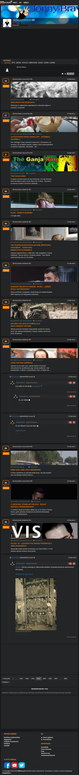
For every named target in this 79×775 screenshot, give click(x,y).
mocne (6, 86)
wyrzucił (25, 62)
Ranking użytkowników (12, 737)
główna (46, 62)
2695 (44, 678)
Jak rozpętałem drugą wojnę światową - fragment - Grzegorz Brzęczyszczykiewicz (31, 247)
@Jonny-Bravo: (44, 68)
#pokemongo (23, 693)
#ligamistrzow (20, 430)
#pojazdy (68, 693)
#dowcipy (31, 693)
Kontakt (6, 745)
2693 (32, 678)
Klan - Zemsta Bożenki (22, 213)
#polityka (5, 693)
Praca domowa (46, 749)
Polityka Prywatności (11, 741)
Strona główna (47, 737)
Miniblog (26, 2)
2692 (27, 678)
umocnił (18, 62)
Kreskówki (44, 747)
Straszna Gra (45, 753)
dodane (40, 62)
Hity (20, 2)
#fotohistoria (19, 574)
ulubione (52, 62)
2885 (65, 678)
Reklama (7, 743)
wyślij (70, 74)
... (16, 678)
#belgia (18, 567)
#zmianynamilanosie (48, 755)
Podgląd (17, 631)
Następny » (5, 682)
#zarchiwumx (39, 693)
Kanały (15, 2)
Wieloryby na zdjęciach (23, 102)
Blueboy (18, 389)
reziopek (22, 389)
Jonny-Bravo (15, 376)
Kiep (42, 751)
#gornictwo (29, 574)
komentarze (36, 99)
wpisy (13, 62)
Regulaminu (6, 773)
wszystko (8, 62)
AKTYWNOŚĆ (7, 60)
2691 (21, 678)
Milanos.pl (21, 771)
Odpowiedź (70, 392)
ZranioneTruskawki (24, 634)
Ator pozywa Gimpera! (22, 363)
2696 (50, 678)
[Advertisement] (39, 44)
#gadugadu (36, 386)
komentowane (33, 62)
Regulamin (7, 739)
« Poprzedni (6, 678)
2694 (38, 678)
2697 (56, 678)
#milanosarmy (13, 693)
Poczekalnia (8, 2)
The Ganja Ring (18, 176)
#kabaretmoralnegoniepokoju (54, 693)
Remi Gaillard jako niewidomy (26, 470)
